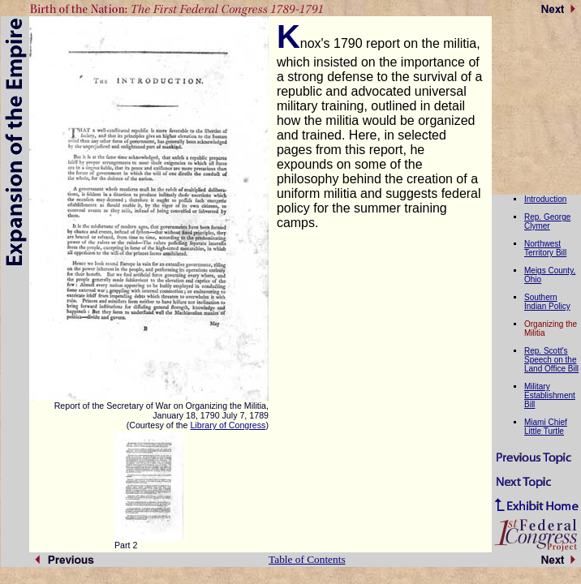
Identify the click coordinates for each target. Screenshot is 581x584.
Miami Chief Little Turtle (545, 427)
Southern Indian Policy (547, 302)
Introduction (545, 199)
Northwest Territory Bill (545, 248)
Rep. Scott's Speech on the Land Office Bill (551, 359)
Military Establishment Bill (549, 395)
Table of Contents (307, 559)
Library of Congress (227, 425)
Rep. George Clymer (547, 221)
